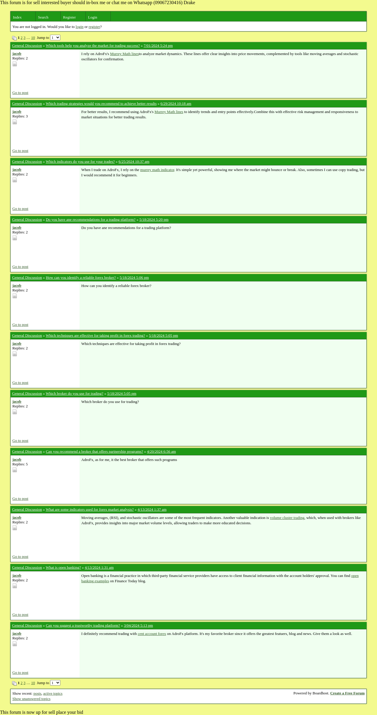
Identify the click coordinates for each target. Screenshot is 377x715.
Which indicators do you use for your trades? (80, 161)
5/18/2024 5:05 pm (163, 335)
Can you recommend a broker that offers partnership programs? (94, 451)
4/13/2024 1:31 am (99, 567)
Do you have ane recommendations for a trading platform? (90, 219)
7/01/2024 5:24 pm (158, 45)
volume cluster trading (287, 517)
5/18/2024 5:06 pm (134, 277)
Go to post (20, 92)
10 (33, 37)
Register (69, 17)
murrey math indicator (157, 169)
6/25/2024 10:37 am (134, 161)
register (94, 26)
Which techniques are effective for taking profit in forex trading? (95, 335)
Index (17, 17)
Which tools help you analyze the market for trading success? (93, 45)
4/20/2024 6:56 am (161, 451)
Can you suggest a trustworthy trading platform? (83, 625)
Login (92, 17)
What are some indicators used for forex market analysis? (90, 509)
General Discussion (27, 45)
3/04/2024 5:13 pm (138, 625)
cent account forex (152, 633)
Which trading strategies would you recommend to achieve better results (101, 103)
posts (37, 693)
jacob (16, 53)
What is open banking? (63, 567)
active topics (52, 693)
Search (43, 17)
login (80, 26)
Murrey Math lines (124, 54)
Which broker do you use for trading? (74, 393)
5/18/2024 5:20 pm (153, 219)
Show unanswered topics (31, 698)
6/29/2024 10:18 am (176, 103)
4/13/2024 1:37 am (152, 509)
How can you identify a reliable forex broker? (81, 277)
